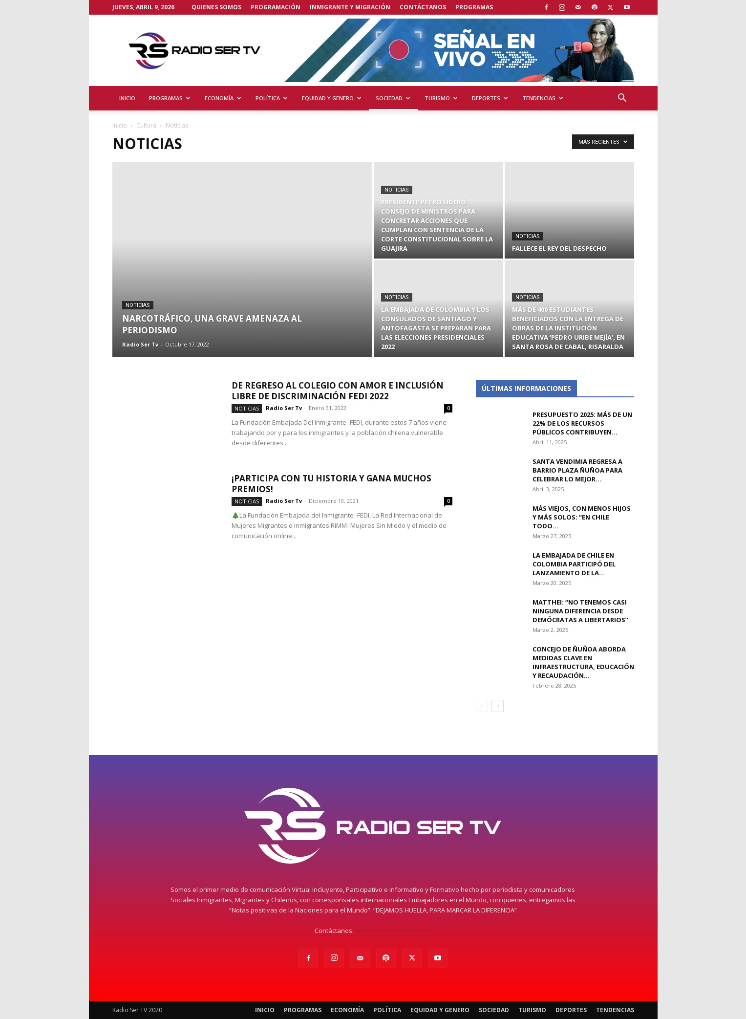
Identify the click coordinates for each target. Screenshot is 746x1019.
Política (272, 98)
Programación (275, 7)
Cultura (146, 125)
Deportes (490, 98)
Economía (223, 98)
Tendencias (542, 98)
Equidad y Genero (332, 98)
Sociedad (393, 98)
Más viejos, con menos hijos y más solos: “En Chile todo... (582, 517)
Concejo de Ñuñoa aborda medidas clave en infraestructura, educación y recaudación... (583, 662)
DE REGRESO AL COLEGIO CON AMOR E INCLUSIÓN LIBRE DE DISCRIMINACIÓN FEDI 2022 (338, 391)
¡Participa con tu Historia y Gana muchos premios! (331, 484)
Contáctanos (423, 7)
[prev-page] (482, 706)
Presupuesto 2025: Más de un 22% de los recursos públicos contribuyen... (582, 423)
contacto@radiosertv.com (393, 930)
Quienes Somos (216, 7)
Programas (474, 7)
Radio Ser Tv (140, 344)
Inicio (127, 98)
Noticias (138, 305)
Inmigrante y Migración (350, 7)
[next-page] (497, 706)
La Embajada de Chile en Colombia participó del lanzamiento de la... (574, 564)
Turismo (441, 98)
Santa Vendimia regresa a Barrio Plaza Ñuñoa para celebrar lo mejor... (577, 470)
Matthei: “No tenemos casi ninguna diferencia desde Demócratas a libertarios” (580, 611)
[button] (622, 99)
